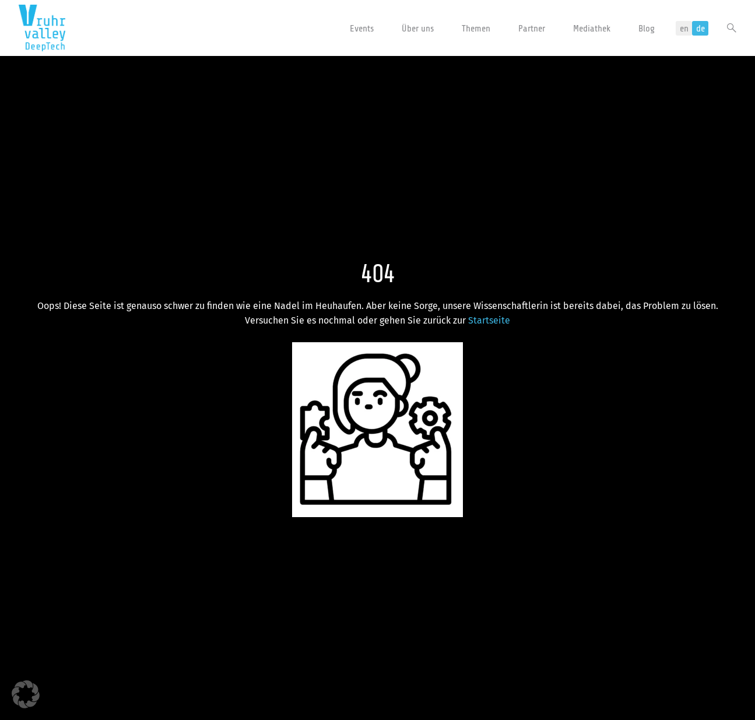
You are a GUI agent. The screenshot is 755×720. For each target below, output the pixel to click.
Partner (531, 28)
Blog (646, 28)
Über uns (418, 28)
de (700, 28)
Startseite (489, 320)
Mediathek (591, 28)
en (684, 28)
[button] (25, 694)
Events (362, 28)
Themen (476, 28)
